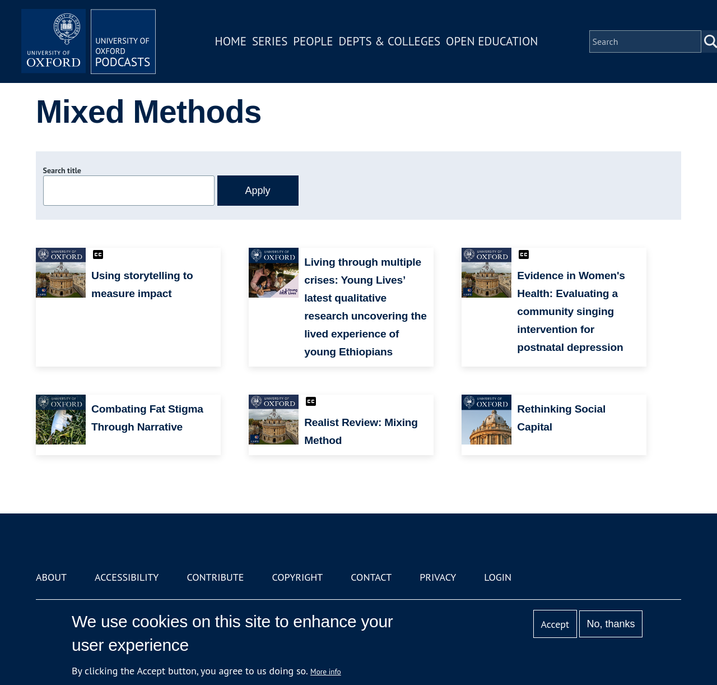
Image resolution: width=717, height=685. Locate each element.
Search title (62, 170)
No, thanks (610, 624)
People (313, 41)
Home (230, 41)
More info (325, 672)
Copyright (297, 577)
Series (269, 41)
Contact (371, 577)
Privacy (438, 577)
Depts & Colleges (390, 41)
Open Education (492, 41)
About (51, 577)
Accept (555, 624)
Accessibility (127, 577)
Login (497, 577)
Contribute (215, 577)
